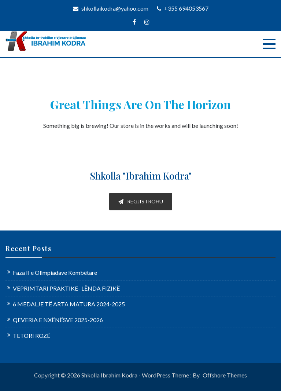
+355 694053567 (182, 8)
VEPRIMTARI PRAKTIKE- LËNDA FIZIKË (66, 288)
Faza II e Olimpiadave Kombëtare (55, 272)
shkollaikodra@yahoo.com (110, 8)
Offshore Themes (225, 375)
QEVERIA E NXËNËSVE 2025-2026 (58, 319)
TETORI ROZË (31, 335)
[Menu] (269, 44)
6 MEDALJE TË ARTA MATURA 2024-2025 (69, 303)
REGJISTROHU (140, 201)
